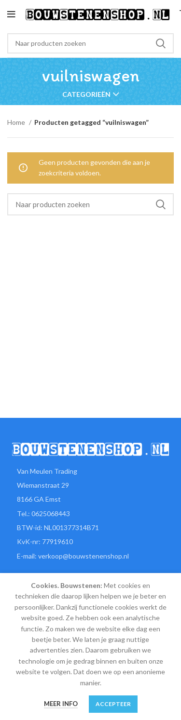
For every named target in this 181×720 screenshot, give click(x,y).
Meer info (61, 703)
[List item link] (90, 513)
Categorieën (86, 94)
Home (17, 122)
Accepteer (113, 703)
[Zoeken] (90, 43)
